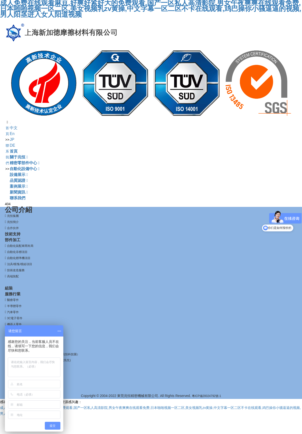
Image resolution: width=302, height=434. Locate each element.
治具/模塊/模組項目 (19, 264)
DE (12, 145)
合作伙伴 (13, 228)
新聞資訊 (19, 192)
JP (12, 139)
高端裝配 (13, 276)
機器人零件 (14, 324)
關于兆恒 (19, 157)
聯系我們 (17, 198)
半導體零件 (14, 306)
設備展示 (19, 175)
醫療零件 (13, 300)
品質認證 (19, 180)
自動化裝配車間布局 (20, 246)
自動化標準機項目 (18, 258)
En (12, 134)
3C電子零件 (14, 318)
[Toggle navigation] (10, 123)
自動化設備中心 (24, 169)
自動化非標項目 (17, 252)
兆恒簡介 (13, 222)
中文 (14, 128)
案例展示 (19, 186)
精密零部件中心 (24, 163)
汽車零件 (13, 312)
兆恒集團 (13, 216)
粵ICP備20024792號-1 (206, 396)
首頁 (14, 151)
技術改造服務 (16, 270)
